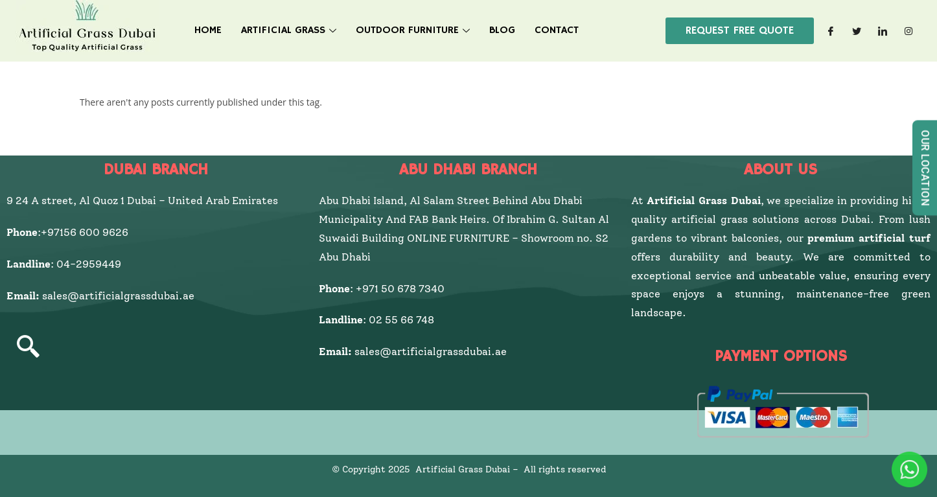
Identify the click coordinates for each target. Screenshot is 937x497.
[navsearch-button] (28, 348)
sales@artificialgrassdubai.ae (118, 296)
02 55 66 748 (401, 320)
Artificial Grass (288, 30)
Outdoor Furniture (413, 30)
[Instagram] (908, 31)
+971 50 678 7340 (400, 289)
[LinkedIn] (882, 31)
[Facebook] (830, 31)
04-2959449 (91, 264)
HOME (208, 30)
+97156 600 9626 (84, 232)
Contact (557, 30)
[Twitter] (856, 31)
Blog (502, 30)
